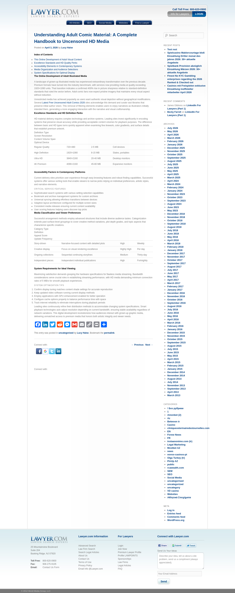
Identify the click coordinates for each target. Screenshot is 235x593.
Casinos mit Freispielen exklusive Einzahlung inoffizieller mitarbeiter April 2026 (186, 89)
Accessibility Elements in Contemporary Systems (58, 66)
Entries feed (174, 513)
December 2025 (176, 147)
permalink (109, 333)
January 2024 (174, 190)
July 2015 (172, 349)
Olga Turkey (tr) (176, 457)
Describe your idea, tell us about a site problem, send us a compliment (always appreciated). (180, 560)
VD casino (173, 490)
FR (168, 438)
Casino (171, 424)
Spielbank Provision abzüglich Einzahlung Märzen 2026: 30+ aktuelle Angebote (184, 69)
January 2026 (174, 144)
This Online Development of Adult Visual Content (58, 59)
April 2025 (173, 174)
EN (169, 431)
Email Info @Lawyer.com (90, 569)
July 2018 (172, 230)
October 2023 (174, 197)
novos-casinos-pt (177, 454)
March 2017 (173, 283)
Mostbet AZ (173, 448)
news (170, 451)
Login (199, 13)
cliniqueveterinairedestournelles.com (188, 428)
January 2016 (174, 329)
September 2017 (176, 263)
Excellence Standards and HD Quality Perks (55, 63)
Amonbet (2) (174, 415)
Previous (137, 345)
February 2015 (175, 365)
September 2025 (176, 157)
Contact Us (83, 559)
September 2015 (176, 342)
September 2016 (176, 303)
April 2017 (173, 279)
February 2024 (175, 187)
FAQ (120, 569)
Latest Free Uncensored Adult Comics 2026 (63, 102)
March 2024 (173, 184)
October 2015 (174, 339)
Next (149, 345)
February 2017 (175, 286)
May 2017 (172, 276)
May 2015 (172, 355)
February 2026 (175, 141)
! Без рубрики (175, 408)
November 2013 (176, 385)
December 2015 (176, 332)
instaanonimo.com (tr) (179, 441)
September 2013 (176, 388)
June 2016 (173, 312)
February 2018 (175, 246)
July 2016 (172, 309)
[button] (39, 353)
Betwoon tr (173, 421)
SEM (169, 471)
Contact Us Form (51, 567)
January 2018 (174, 250)
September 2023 (176, 200)
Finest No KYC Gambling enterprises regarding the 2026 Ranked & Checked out (184, 79)
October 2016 (174, 299)
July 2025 (172, 164)
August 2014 (174, 378)
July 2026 (172, 128)
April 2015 (173, 359)
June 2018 (173, 233)
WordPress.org (175, 520)
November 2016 (176, 296)
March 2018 (173, 243)
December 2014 (176, 372)
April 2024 (173, 180)
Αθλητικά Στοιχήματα (179, 497)
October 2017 (174, 260)
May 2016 (172, 316)
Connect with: (41, 369)
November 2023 (176, 194)
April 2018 (173, 240)
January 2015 (174, 369)
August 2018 (174, 227)
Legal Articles (124, 565)
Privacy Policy (85, 565)
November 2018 (176, 217)
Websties (172, 494)
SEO (169, 474)
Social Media (174, 477)
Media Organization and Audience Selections (56, 69)
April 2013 (173, 392)
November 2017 (176, 256)
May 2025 (172, 171)
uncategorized (66, 333)
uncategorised (175, 481)
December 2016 (176, 293)
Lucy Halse (67, 47)
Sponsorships (124, 559)
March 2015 (173, 362)
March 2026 (173, 138)
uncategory (173, 487)
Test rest (172, 49)
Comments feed (176, 516)
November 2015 (176, 336)
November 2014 (176, 375)
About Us (82, 555)
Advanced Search (87, 545)
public (170, 464)
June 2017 (173, 273)
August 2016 (174, 306)
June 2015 (173, 352)
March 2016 (173, 322)
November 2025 (176, 151)
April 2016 (173, 319)
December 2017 (176, 253)
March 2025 (173, 177)
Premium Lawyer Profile (129, 552)
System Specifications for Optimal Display (54, 72)
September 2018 (176, 223)
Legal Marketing (176, 444)
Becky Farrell (174, 112)
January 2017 (174, 289)
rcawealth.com (175, 467)
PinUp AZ (172, 461)
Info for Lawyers (180, 13)
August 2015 (174, 345)
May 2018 (172, 237)
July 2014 (172, 382)
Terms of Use (84, 562)
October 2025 (174, 154)
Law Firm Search (86, 549)
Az (168, 418)
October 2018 (174, 220)
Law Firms (123, 562)
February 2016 (175, 326)
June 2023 (173, 207)
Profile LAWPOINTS (128, 555)
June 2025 (173, 167)
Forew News (174, 434)
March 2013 (173, 395)
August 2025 (174, 161)
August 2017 (174, 266)
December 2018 (176, 213)
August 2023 (174, 204)
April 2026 (173, 134)
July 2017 (172, 270)
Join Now (122, 549)
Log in (170, 510)
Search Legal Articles (88, 552)
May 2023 (172, 210)
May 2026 (172, 131)
